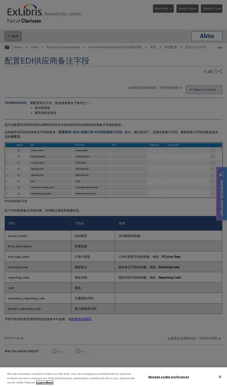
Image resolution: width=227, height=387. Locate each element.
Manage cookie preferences (168, 376)
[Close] (220, 377)
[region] (113, 377)
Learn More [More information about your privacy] (45, 382)
